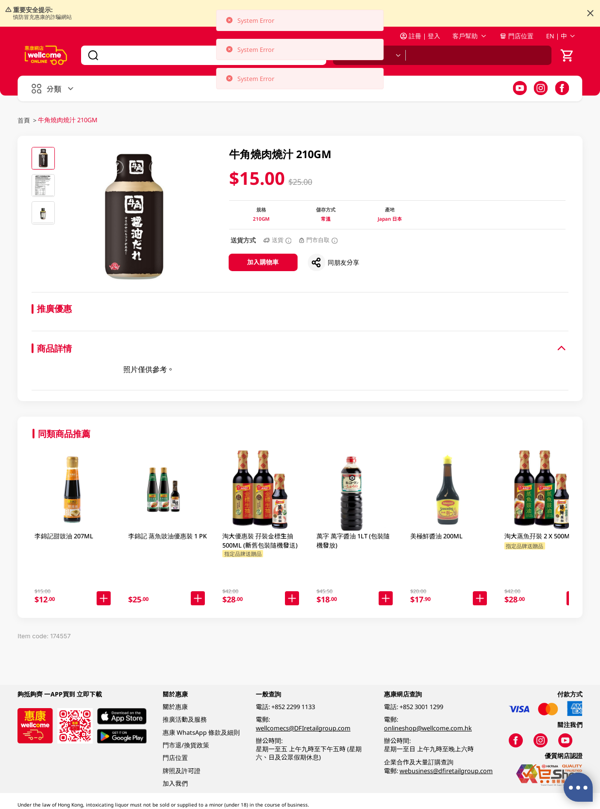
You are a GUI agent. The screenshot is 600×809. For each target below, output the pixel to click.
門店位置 (516, 36)
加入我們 (175, 783)
